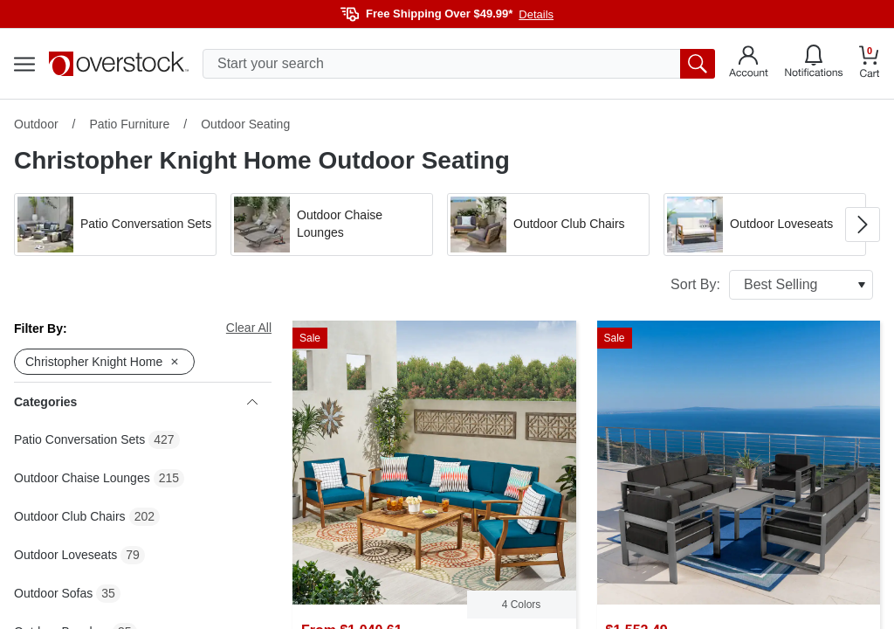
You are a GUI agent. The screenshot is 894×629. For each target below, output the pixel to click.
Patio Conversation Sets (79, 439)
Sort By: (771, 285)
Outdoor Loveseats (65, 555)
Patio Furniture (129, 124)
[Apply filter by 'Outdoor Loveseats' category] (765, 224)
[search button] (697, 64)
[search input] (459, 64)
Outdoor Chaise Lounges (82, 478)
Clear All (249, 328)
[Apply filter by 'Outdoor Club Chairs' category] (548, 224)
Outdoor (36, 124)
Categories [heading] (136, 402)
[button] (115, 224)
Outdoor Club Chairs (70, 516)
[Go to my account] (748, 63)
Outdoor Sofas (53, 593)
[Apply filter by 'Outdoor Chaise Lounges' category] (331, 224)
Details (536, 14)
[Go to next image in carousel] (862, 224)
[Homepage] (119, 64)
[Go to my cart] (869, 64)
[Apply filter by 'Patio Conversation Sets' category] (115, 224)
